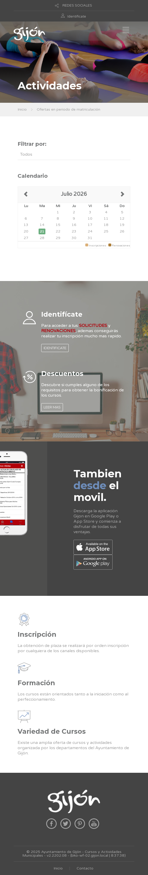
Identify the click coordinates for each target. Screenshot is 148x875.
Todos (26, 154)
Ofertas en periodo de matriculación (68, 109)
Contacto (85, 868)
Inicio (22, 109)
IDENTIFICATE (55, 348)
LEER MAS (52, 407)
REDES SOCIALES (77, 5)
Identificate (76, 16)
